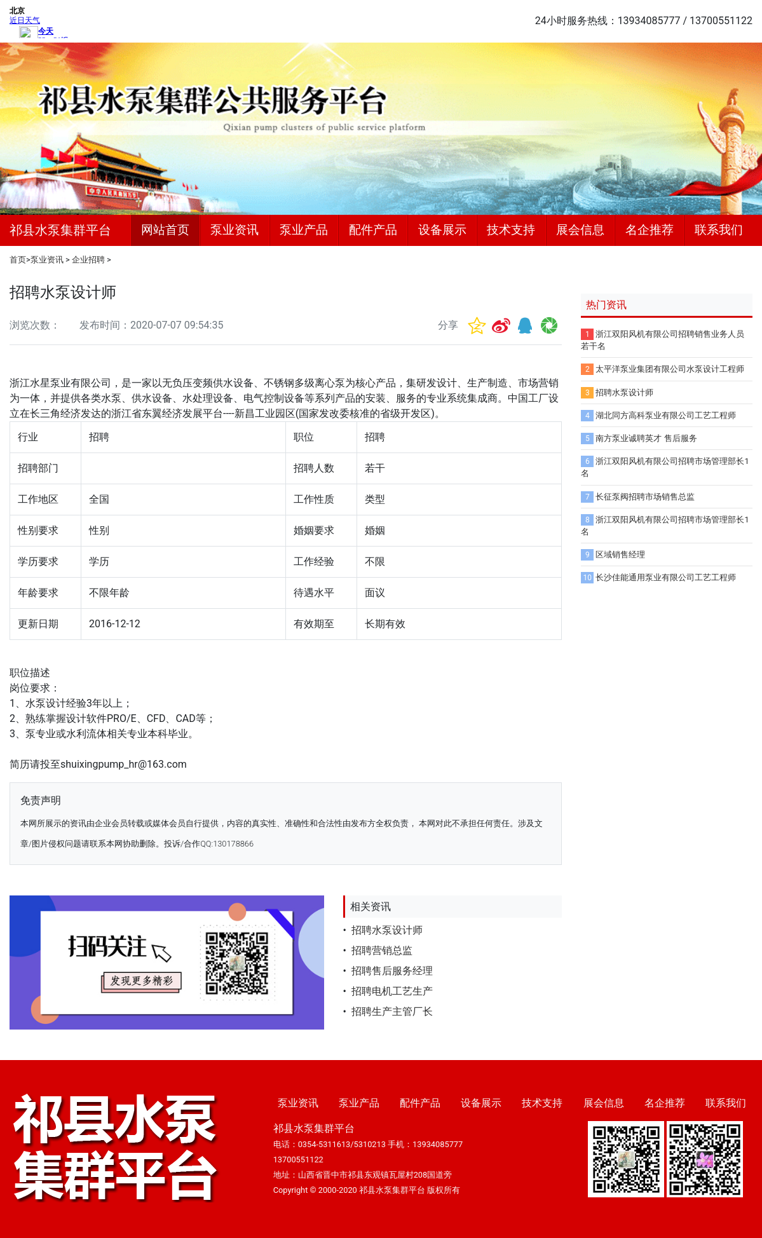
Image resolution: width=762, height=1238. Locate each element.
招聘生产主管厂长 (392, 1011)
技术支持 (511, 229)
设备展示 (442, 229)
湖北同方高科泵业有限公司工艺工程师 (665, 415)
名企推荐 (649, 229)
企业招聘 (88, 259)
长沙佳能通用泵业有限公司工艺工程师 (665, 577)
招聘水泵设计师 (387, 930)
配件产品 (373, 229)
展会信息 (580, 229)
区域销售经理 (620, 554)
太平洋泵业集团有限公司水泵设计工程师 (669, 369)
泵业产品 (304, 229)
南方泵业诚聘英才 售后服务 (646, 438)
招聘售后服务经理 (392, 971)
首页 (18, 259)
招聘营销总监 (381, 950)
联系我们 (719, 229)
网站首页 (165, 229)
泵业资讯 (234, 229)
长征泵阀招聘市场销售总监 (645, 496)
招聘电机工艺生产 (392, 991)
